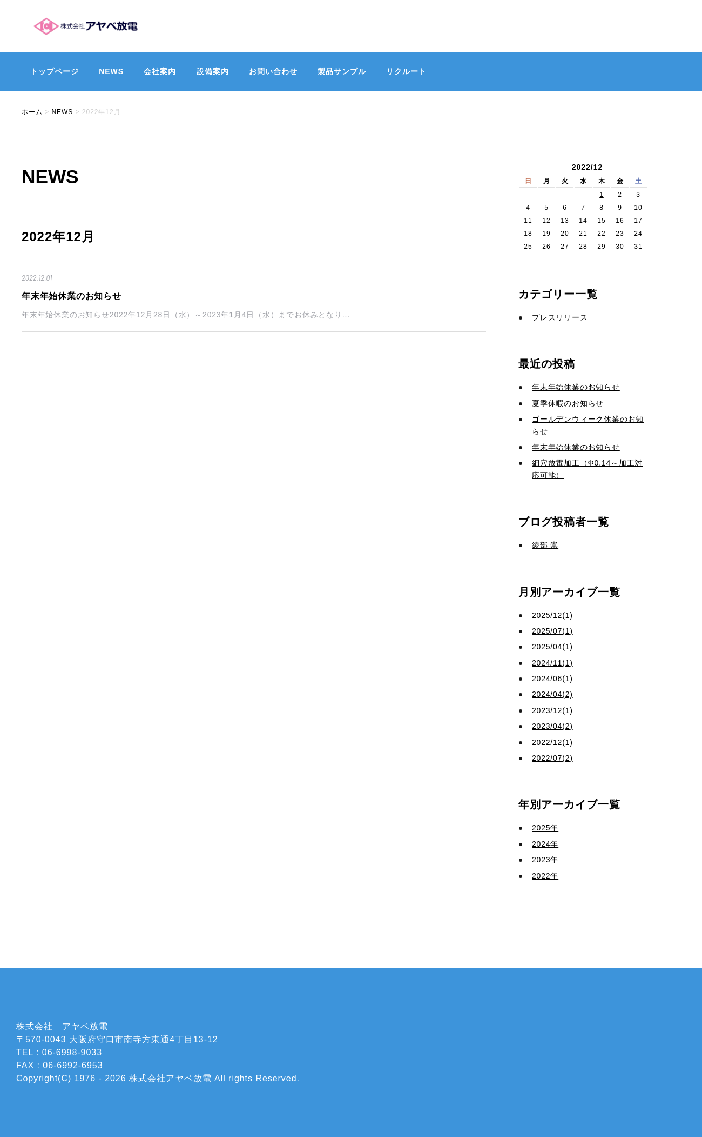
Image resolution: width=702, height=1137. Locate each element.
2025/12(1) (552, 615)
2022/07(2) (552, 758)
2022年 (545, 876)
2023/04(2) (552, 726)
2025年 (545, 827)
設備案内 (213, 71)
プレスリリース (560, 317)
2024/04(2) (552, 694)
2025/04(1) (552, 646)
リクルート (406, 71)
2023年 (545, 859)
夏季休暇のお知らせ (568, 403)
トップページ (54, 71)
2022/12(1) (552, 742)
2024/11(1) (552, 663)
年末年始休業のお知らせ (72, 296)
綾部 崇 (545, 545)
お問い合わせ (273, 71)
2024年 (545, 844)
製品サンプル (342, 71)
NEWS (111, 71)
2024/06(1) (552, 678)
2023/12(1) (552, 710)
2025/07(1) (552, 631)
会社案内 (160, 71)
